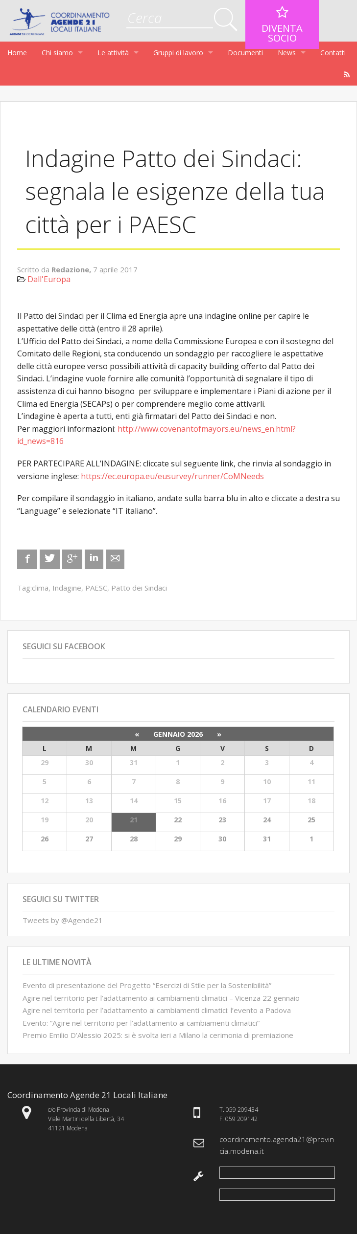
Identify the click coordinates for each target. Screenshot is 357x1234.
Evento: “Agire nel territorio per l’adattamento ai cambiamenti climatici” (141, 1023)
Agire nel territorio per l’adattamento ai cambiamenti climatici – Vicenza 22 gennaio (161, 998)
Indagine (66, 588)
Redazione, (72, 269)
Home (17, 52)
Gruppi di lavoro (178, 52)
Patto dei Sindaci (139, 588)
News (287, 52)
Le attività (113, 52)
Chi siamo (57, 52)
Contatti (333, 52)
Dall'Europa (49, 279)
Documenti (245, 52)
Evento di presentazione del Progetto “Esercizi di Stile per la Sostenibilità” (147, 985)
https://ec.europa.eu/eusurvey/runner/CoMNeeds (172, 476)
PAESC (96, 588)
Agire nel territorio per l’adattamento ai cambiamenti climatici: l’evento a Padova (157, 1010)
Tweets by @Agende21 (63, 920)
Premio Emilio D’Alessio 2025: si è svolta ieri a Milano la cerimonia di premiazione (158, 1035)
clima (40, 588)
